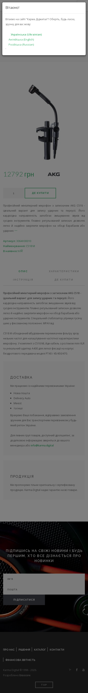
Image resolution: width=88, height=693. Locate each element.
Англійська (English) (21, 39)
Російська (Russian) (21, 44)
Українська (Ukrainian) (26, 34)
